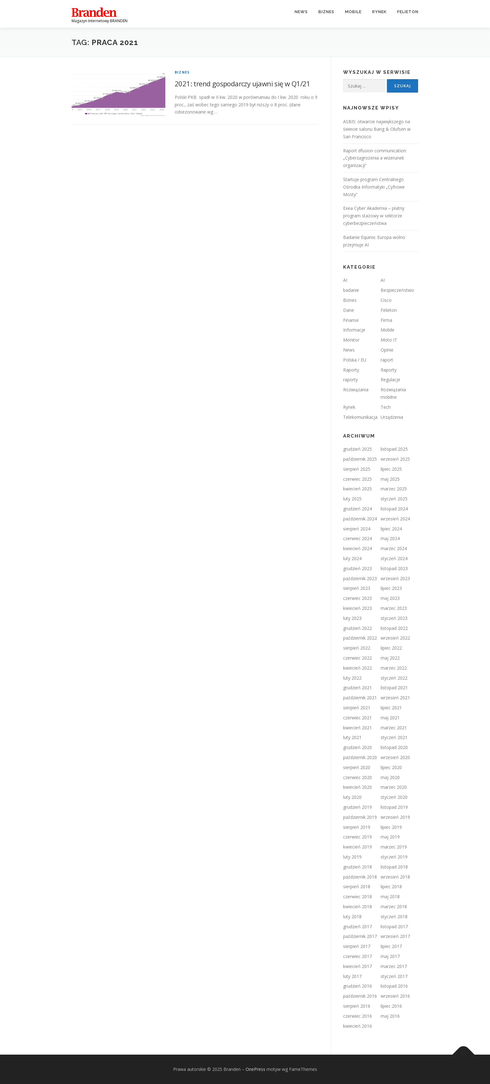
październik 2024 (360, 519)
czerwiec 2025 (357, 479)
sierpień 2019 (356, 827)
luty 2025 (352, 499)
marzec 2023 (394, 608)
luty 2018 (352, 916)
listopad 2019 (394, 807)
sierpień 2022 (356, 648)
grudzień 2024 (357, 509)
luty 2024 (352, 558)
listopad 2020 (394, 747)
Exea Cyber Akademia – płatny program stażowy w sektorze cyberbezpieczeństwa (373, 215)
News (301, 11)
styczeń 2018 (394, 916)
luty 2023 (352, 618)
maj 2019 (390, 837)
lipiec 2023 (391, 588)
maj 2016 (390, 1016)
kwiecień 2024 (357, 548)
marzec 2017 (394, 966)
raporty (350, 379)
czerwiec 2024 (357, 538)
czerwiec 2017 (357, 956)
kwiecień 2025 (357, 489)
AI (345, 280)
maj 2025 (390, 479)
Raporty (351, 370)
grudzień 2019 (357, 807)
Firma (386, 320)
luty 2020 (352, 797)
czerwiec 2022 (357, 658)
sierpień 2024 (356, 529)
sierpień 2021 (356, 708)
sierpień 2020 (356, 767)
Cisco (386, 300)
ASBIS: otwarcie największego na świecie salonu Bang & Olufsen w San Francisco (377, 129)
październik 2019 (360, 817)
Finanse (351, 320)
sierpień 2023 (356, 588)
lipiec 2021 (391, 708)
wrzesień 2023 (395, 578)
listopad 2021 (394, 688)
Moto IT (389, 340)
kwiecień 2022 (357, 668)
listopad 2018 (394, 867)
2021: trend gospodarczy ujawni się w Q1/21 (242, 83)
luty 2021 (352, 737)
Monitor (351, 340)
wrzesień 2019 (395, 817)
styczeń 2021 (394, 737)
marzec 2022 (394, 668)
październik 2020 (360, 757)
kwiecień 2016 (357, 1026)
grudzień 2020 (357, 747)
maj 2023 (390, 598)
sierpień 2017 (356, 946)
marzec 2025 (394, 489)
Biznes (326, 11)
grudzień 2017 (357, 927)
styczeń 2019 (394, 857)
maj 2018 (390, 896)
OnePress (255, 1069)
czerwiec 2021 (357, 718)
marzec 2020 (394, 787)
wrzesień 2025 (395, 459)
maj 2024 (390, 538)
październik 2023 (360, 578)
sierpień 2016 (356, 1006)
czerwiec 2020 (357, 777)
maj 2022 (390, 658)
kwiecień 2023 (357, 608)
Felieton (407, 11)
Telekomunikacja (360, 417)
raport (387, 360)
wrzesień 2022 (395, 638)
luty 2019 (352, 857)
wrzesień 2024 (395, 519)
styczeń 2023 (394, 618)
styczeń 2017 (394, 976)
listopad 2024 (394, 509)
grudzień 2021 (357, 688)
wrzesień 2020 (395, 757)
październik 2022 (360, 638)
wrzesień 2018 (395, 877)
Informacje (354, 330)
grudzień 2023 (357, 568)
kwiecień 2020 (357, 787)
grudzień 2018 (357, 867)
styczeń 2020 (394, 797)
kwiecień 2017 (357, 966)
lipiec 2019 (391, 827)
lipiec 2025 (391, 469)
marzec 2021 (394, 728)
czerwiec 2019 (357, 837)
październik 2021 (360, 698)
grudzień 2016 (357, 986)
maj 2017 (390, 956)
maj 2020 (390, 777)
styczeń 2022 (394, 678)
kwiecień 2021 (357, 728)
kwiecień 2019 (357, 847)
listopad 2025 (394, 449)
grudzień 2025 (357, 449)
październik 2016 (360, 996)
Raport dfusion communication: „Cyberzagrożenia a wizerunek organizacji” (375, 158)
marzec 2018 (394, 906)
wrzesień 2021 (395, 698)
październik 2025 (360, 459)
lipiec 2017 (391, 946)
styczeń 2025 (394, 499)
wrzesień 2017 (395, 936)
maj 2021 (390, 718)
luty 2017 (352, 976)
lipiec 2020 (391, 767)
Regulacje (390, 379)
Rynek (379, 11)
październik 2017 (360, 936)
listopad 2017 (394, 927)
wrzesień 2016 (395, 996)
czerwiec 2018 (357, 896)
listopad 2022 (394, 628)
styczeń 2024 (394, 558)
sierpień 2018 (356, 886)
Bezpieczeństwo (397, 290)
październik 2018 (360, 877)
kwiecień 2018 (357, 906)
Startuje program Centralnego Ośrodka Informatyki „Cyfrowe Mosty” (374, 186)
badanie (351, 290)
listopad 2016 (394, 986)
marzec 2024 (394, 548)
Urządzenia (392, 417)
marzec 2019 (394, 847)
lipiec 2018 (391, 886)
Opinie (387, 350)
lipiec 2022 (391, 648)
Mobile (353, 11)
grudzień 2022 (357, 628)
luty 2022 (352, 678)
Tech (386, 407)
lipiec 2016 (391, 1006)
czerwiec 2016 (357, 1016)
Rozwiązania (355, 390)
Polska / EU (354, 360)
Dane (348, 310)
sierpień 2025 (356, 469)
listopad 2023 (394, 568)
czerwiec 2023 (357, 598)
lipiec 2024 (391, 529)
